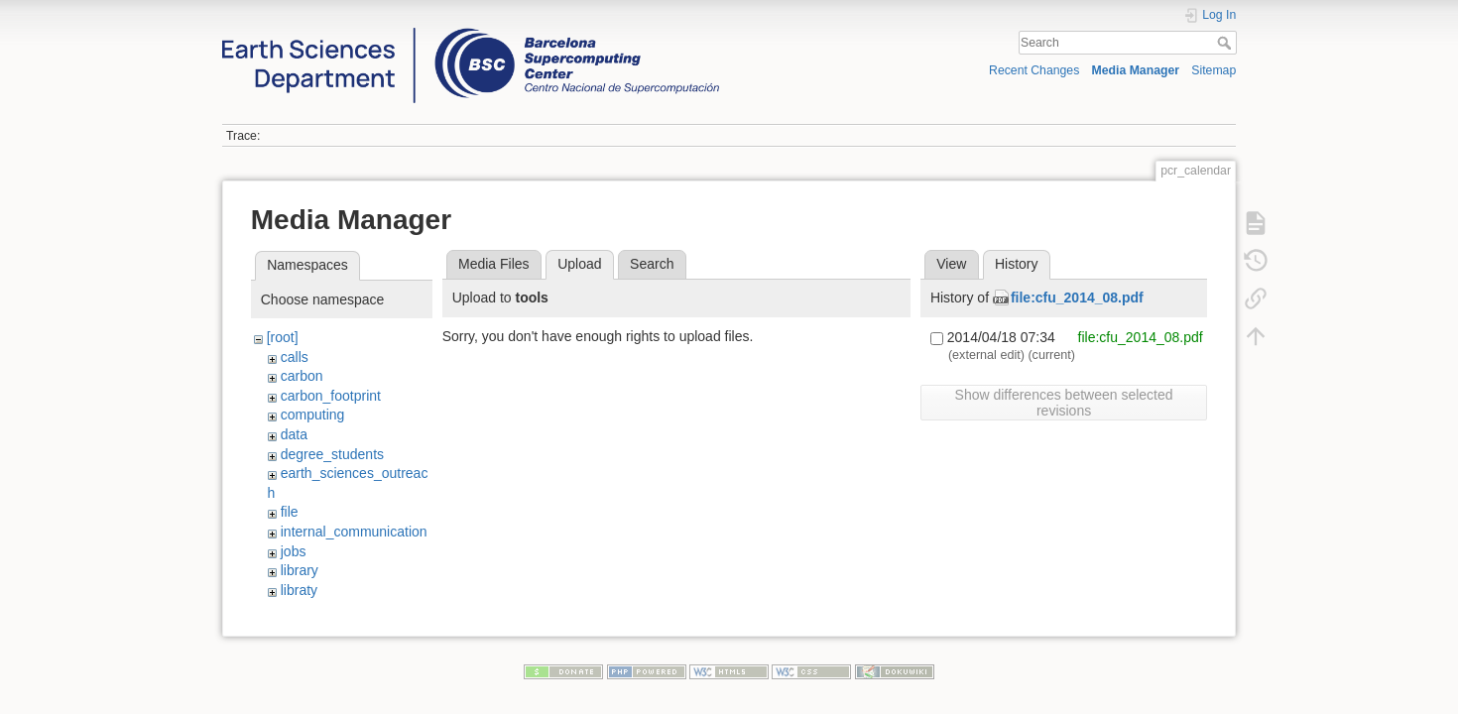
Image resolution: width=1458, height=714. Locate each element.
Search (1226, 43)
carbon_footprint (331, 396)
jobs (293, 551)
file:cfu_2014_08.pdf (1077, 297)
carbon (302, 376)
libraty (299, 590)
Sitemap (1213, 70)
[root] (283, 337)
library (299, 570)
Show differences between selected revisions (1064, 402)
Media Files (494, 264)
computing (313, 414)
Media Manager (1136, 70)
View (951, 264)
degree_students (332, 454)
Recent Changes (1034, 70)
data (294, 434)
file (290, 512)
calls (294, 357)
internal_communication (354, 531)
